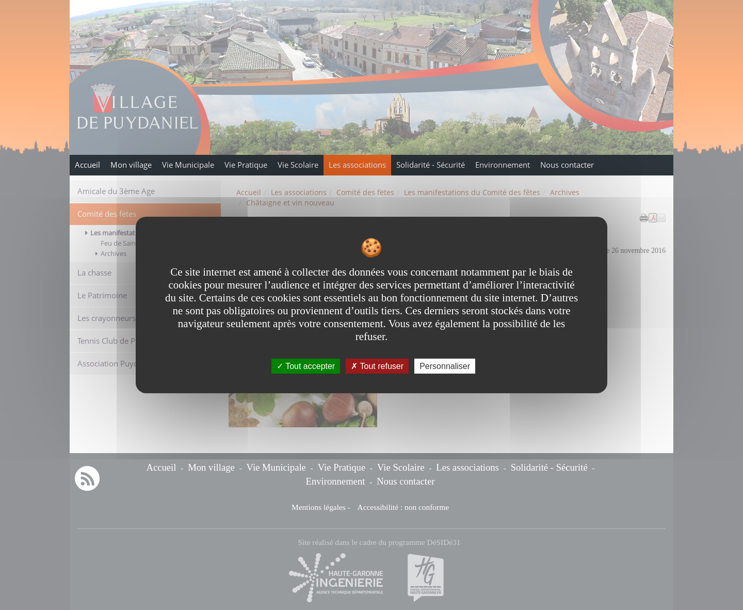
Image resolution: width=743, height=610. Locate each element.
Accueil (87, 164)
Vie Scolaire (298, 164)
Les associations (357, 164)
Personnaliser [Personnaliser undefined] (444, 366)
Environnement (502, 164)
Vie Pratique (245, 164)
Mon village (131, 164)
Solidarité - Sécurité (430, 164)
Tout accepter (306, 366)
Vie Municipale (188, 164)
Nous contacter (567, 164)
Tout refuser (377, 366)
